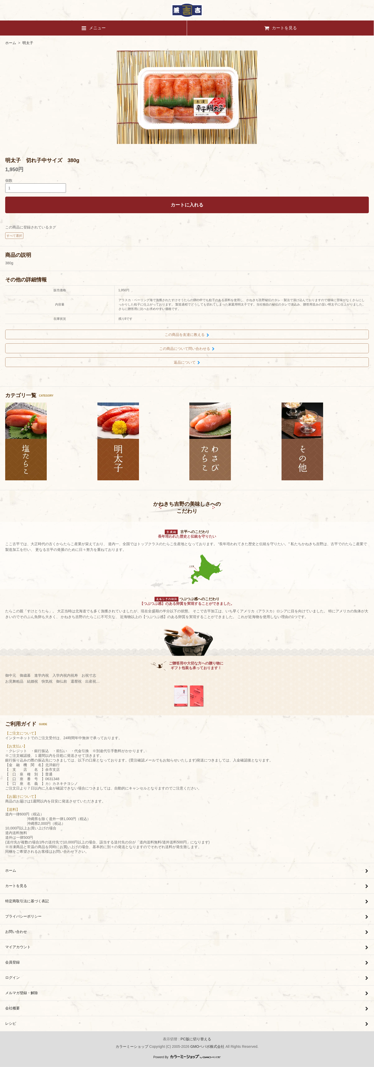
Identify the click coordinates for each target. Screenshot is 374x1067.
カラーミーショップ (132, 1046)
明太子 (27, 43)
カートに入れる (187, 204)
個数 (8, 180)
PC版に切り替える (196, 1039)
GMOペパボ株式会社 (207, 1046)
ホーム (10, 43)
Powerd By (187, 1057)
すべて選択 (14, 236)
